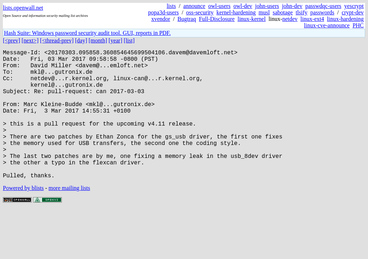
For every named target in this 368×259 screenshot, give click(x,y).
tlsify (302, 12)
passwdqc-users (323, 6)
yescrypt (354, 6)
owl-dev (242, 6)
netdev (290, 19)
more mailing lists (69, 217)
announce (194, 6)
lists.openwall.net (23, 8)
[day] (81, 40)
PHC (358, 25)
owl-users (219, 6)
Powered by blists (23, 217)
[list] (129, 40)
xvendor (160, 19)
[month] (98, 40)
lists (171, 6)
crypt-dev (353, 12)
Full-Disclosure (217, 19)
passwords (322, 12)
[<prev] (11, 40)
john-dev (292, 6)
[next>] (30, 40)
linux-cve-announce (327, 25)
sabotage (283, 12)
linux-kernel (252, 19)
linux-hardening (345, 19)
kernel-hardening (236, 12)
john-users (267, 6)
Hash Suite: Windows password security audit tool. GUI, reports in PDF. (87, 33)
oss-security (199, 12)
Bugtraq (187, 19)
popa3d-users (163, 12)
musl (264, 12)
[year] (115, 40)
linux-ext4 (312, 19)
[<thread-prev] (56, 40)
